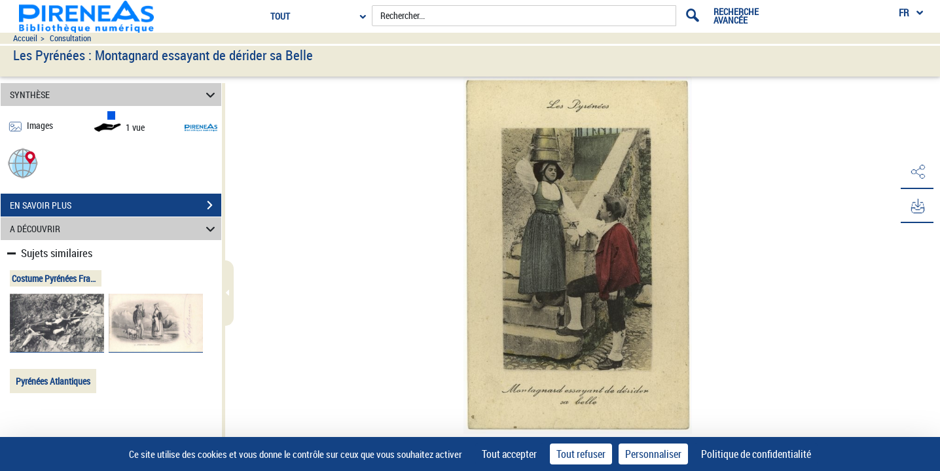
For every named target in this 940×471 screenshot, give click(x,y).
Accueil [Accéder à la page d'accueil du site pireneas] (25, 38)
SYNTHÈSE (114, 94)
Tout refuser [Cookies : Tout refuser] (581, 454)
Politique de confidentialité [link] (756, 454)
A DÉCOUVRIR (114, 228)
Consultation (70, 38)
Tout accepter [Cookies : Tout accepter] (509, 454)
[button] (23, 162)
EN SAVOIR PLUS (115, 205)
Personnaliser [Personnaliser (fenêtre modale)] (653, 454)
